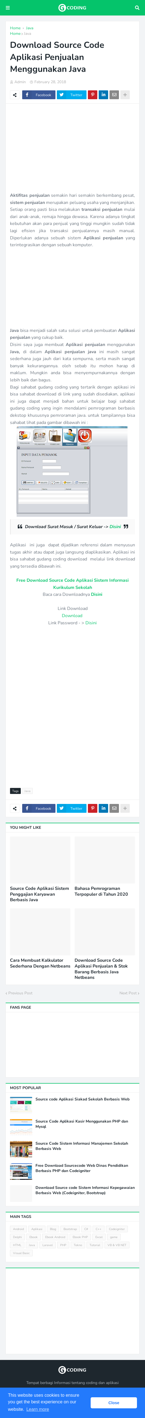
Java (27, 33)
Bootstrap (70, 1229)
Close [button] (113, 1403)
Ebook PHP (80, 1237)
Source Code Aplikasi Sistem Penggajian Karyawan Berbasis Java (39, 894)
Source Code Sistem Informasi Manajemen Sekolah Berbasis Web (81, 1146)
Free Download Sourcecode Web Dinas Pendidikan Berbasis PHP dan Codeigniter (81, 1168)
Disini (115, 527)
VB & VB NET (117, 1245)
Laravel (47, 1245)
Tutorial (95, 1245)
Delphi (17, 1237)
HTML (17, 1245)
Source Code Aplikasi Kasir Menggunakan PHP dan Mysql (81, 1124)
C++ (98, 1229)
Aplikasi (36, 1229)
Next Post (128, 993)
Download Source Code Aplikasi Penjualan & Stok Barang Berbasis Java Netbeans (101, 969)
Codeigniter (117, 1229)
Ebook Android (55, 1237)
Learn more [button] (37, 1409)
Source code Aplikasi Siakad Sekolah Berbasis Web (82, 1099)
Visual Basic (21, 1253)
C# (86, 1229)
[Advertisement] (72, 148)
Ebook (33, 1237)
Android (18, 1229)
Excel (99, 1237)
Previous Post (20, 993)
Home (15, 33)
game (114, 1237)
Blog (53, 1229)
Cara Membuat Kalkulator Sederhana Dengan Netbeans (40, 963)
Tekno (78, 1245)
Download (72, 616)
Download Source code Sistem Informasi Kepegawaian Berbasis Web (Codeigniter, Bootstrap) (85, 1190)
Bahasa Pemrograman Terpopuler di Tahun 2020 (101, 891)
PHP (63, 1245)
